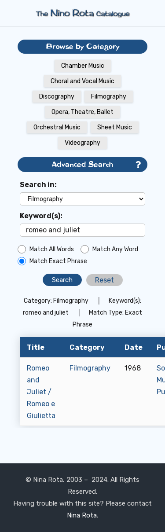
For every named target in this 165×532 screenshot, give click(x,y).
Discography (56, 96)
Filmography (108, 96)
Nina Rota (82, 515)
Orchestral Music (57, 127)
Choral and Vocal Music (82, 81)
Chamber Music (82, 66)
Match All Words (51, 249)
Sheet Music (114, 127)
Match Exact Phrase (58, 261)
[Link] (82, 13)
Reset (104, 280)
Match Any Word (115, 249)
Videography (82, 143)
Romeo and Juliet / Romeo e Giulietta (41, 392)
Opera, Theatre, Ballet (82, 112)
